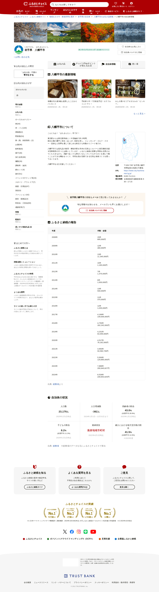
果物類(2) (19, 132)
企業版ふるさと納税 (127, 539)
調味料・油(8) (21, 165)
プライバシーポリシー (83, 582)
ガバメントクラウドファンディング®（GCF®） (72, 539)
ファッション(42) (22, 195)
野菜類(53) (19, 136)
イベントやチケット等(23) (26, 178)
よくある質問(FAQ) (79, 487)
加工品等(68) (20, 157)
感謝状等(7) (20, 207)
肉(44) (17, 124)
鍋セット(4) (20, 170)
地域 (41, 12)
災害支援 (106, 539)
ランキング (54, 11)
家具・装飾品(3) (21, 199)
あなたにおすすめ (70, 11)
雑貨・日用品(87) (22, 186)
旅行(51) (18, 174)
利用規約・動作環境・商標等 (123, 582)
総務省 (56, 384)
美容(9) (18, 190)
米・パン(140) (21, 128)
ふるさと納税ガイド (35, 487)
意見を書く (124, 487)
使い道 (95, 12)
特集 (83, 11)
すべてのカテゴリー (23, 120)
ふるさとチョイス (34, 539)
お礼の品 (24, 12)
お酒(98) (18, 145)
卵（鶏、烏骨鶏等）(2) (24, 140)
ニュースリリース (41, 582)
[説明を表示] (31, 227)
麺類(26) (18, 161)
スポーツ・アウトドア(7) (25, 182)
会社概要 (27, 582)
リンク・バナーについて (61, 582)
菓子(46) (18, 153)
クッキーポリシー (102, 582)
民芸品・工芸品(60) (23, 203)
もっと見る (139, 114)
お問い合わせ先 (22, 57)
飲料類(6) (19, 149)
